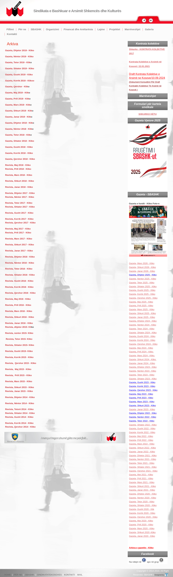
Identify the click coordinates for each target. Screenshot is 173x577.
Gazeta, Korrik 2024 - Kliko (142, 340)
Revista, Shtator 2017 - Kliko (20, 207)
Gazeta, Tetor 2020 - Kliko (141, 501)
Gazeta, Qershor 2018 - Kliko (20, 159)
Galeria (149, 29)
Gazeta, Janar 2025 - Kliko (142, 317)
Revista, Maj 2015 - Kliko (18, 369)
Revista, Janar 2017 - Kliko (19, 250)
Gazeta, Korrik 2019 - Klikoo (19, 80)
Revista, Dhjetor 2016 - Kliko (20, 256)
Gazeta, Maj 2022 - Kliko (141, 436)
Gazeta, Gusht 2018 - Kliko (19, 147)
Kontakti (12, 34)
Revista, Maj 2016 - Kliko (18, 299)
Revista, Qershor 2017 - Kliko (20, 222)
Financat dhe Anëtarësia (78, 29)
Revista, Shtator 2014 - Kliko (20, 413)
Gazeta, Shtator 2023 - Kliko (143, 378)
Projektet (114, 29)
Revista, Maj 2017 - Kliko (18, 228)
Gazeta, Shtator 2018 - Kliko (19, 141)
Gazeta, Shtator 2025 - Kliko (143, 286)
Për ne (22, 29)
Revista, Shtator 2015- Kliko (19, 345)
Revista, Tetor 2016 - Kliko (18, 268)
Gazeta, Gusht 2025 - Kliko (142, 290)
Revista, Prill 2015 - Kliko (18, 375)
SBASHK (36, 29)
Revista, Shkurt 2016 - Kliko (19, 317)
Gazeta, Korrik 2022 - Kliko (142, 432)
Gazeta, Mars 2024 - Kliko (142, 355)
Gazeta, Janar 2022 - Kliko (142, 451)
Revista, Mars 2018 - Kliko (18, 175)
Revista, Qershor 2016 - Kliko (20, 293)
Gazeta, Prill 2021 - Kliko (141, 478)
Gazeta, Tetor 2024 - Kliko (141, 328)
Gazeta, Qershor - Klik (16, 86)
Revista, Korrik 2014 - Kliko (19, 423)
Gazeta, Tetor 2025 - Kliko (141, 282)
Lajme (101, 29)
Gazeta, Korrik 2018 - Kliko (19, 153)
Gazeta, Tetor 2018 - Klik (17, 135)
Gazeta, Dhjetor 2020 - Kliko (143, 494)
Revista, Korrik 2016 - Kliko (19, 287)
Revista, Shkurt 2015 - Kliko (19, 387)
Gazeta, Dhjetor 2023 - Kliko (143, 367)
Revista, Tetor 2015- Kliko (19, 339)
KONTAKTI (69, 574)
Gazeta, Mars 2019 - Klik (17, 105)
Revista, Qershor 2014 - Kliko (20, 427)
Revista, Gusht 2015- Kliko (19, 351)
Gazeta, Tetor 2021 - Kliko (141, 463)
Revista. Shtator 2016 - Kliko (20, 275)
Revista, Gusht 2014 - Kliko (19, 417)
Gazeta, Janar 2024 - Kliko (142, 363)
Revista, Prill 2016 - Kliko (18, 305)
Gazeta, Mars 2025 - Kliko (141, 309)
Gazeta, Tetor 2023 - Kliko (141, 375)
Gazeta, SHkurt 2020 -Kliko (142, 532)
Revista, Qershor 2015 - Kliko (20, 363)
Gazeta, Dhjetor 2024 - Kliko (143, 321)
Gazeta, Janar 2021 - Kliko (142, 490)
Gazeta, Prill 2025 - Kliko (141, 305)
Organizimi (52, 29)
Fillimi (10, 29)
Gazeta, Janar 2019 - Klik (18, 117)
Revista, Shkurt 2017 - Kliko (19, 244)
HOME (7, 574)
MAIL (79, 574)
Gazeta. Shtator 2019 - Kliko (19, 68)
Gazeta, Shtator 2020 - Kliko (143, 505)
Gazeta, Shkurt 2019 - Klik (18, 110)
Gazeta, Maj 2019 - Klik (17, 92)
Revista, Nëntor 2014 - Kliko (19, 403)
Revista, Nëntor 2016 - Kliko (20, 263)
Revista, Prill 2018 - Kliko (18, 169)
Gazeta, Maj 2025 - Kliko (141, 302)
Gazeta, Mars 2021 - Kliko (141, 482)
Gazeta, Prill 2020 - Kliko (141, 524)
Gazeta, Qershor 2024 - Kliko (143, 344)
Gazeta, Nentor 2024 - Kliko (142, 325)
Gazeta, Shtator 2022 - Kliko (143, 425)
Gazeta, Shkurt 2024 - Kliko (143, 359)
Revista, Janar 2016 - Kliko (19, 323)
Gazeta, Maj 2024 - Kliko (141, 348)
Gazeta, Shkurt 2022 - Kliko (142, 447)
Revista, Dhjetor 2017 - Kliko (20, 193)
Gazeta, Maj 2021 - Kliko (141, 474)
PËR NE (18, 574)
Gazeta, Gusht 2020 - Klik (141, 509)
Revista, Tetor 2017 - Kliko (18, 203)
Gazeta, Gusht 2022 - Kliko (142, 428)
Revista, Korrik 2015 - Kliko (19, 357)
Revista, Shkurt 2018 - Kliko (19, 181)
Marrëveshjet (132, 29)
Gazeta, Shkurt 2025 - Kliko (142, 313)
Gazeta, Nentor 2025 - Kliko (142, 278)
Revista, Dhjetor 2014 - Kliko (20, 397)
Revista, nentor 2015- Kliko (19, 333)
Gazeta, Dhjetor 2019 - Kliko (19, 50)
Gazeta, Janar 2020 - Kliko (142, 536)
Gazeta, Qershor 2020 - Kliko (143, 517)
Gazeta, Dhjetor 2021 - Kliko (143, 455)
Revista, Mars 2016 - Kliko (18, 311)
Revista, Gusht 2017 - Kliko (19, 213)
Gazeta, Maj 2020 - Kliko (141, 520)
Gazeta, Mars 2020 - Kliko (141, 528)
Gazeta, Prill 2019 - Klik (17, 98)
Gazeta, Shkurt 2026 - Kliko (142, 267)
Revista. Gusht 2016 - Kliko (19, 281)
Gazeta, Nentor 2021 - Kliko (142, 459)
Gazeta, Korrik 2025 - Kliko (142, 294)
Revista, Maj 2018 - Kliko (18, 165)
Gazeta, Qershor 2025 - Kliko (143, 298)
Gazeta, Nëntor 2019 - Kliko (19, 56)
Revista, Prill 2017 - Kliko (18, 232)
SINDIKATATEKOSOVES (49, 574)
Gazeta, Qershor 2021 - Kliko (143, 471)
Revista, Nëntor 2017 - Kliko (19, 197)
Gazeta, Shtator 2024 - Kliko (143, 332)
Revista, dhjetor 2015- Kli (18, 327)
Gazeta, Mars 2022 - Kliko (141, 444)
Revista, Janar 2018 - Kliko (19, 187)
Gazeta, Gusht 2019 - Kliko (19, 74)
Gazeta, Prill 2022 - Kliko (141, 440)
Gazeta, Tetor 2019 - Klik (17, 62)
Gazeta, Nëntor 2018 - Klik (18, 129)
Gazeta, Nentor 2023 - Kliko (142, 371)
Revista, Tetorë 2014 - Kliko (19, 409)
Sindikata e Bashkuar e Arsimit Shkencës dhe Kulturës (77, 11)
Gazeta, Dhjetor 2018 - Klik (19, 123)
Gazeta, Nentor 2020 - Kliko (142, 497)
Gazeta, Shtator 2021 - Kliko (143, 467)
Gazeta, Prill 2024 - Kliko (141, 351)
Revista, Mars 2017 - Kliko (18, 238)
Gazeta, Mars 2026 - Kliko (141, 263)
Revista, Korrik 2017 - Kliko (19, 219)
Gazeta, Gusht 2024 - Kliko (142, 336)
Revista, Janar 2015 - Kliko (19, 391)
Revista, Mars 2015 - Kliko (18, 381)
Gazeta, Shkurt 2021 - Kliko (142, 486)
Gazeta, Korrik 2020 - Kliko (142, 513)
